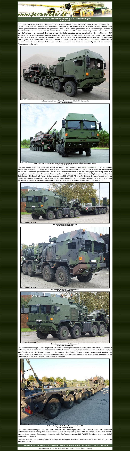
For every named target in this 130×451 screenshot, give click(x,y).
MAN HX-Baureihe (89, 167)
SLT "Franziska (93, 40)
